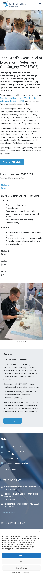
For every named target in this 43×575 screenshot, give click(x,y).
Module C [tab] (21, 263)
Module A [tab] (21, 187)
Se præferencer (21, 568)
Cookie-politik (15, 572)
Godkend (21, 555)
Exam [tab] (21, 273)
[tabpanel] (21, 221)
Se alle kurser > (9, 512)
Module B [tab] (21, 253)
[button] (39, 532)
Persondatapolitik (26, 572)
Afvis (21, 562)
